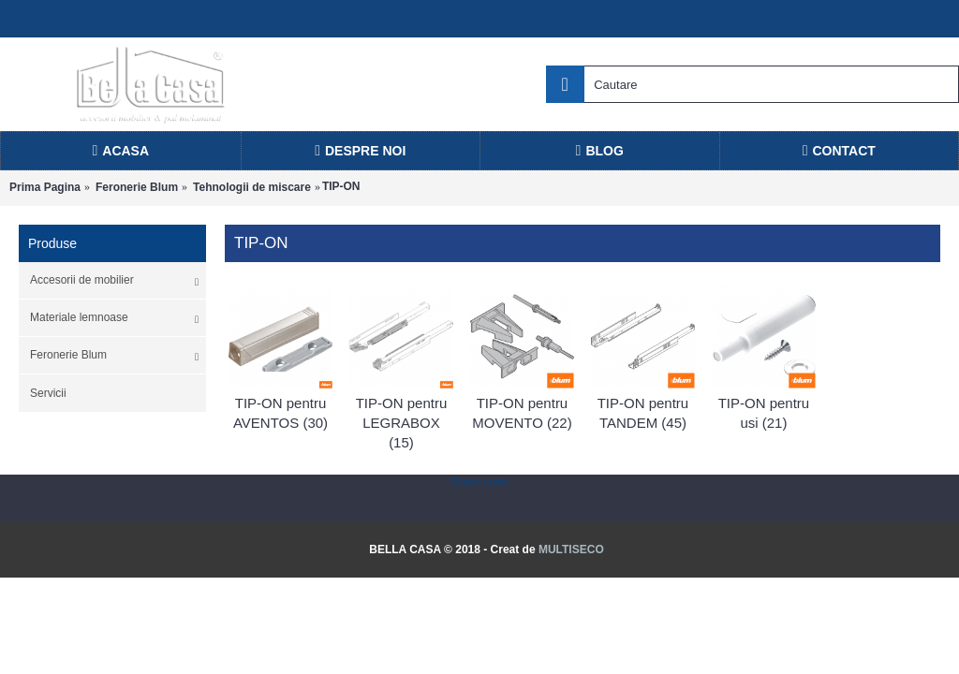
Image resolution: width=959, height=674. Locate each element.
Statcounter (479, 482)
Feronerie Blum (137, 187)
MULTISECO (571, 549)
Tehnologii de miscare (252, 187)
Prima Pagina (45, 187)
